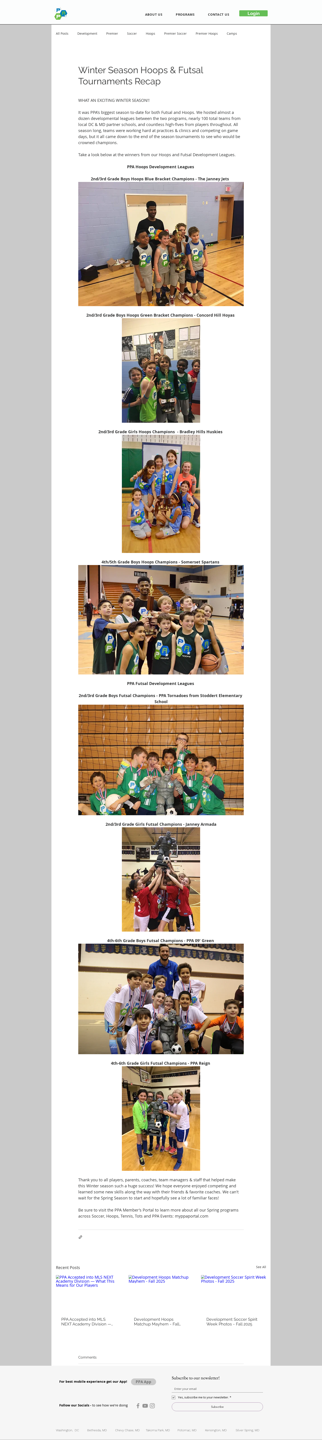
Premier (112, 33)
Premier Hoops (207, 33)
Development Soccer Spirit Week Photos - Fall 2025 (231, 1321)
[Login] (253, 13)
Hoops (150, 33)
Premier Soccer (175, 33)
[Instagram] (152, 1405)
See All (261, 1267)
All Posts (62, 33)
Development (87, 33)
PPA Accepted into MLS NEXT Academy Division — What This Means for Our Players (86, 1321)
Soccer (132, 33)
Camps (232, 33)
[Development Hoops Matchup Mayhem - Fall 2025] (161, 1293)
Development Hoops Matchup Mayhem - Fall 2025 (156, 1321)
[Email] (216, 1388)
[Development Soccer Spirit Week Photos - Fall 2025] (233, 1293)
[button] (153, 14)
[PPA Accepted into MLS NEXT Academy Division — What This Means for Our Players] (88, 1293)
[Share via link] (80, 1237)
